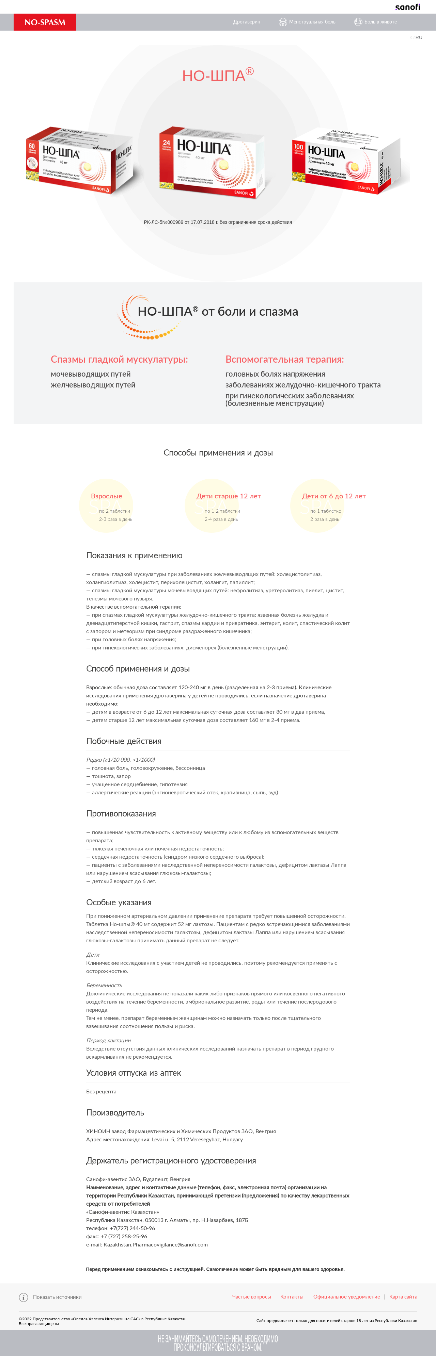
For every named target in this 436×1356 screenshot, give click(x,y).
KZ (412, 37)
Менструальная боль (312, 22)
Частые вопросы (251, 1297)
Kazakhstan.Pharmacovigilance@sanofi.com (156, 1244)
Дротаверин (246, 22)
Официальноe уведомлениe (346, 1297)
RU (419, 37)
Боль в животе (380, 22)
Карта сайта (403, 1297)
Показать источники (57, 1297)
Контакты (291, 1297)
